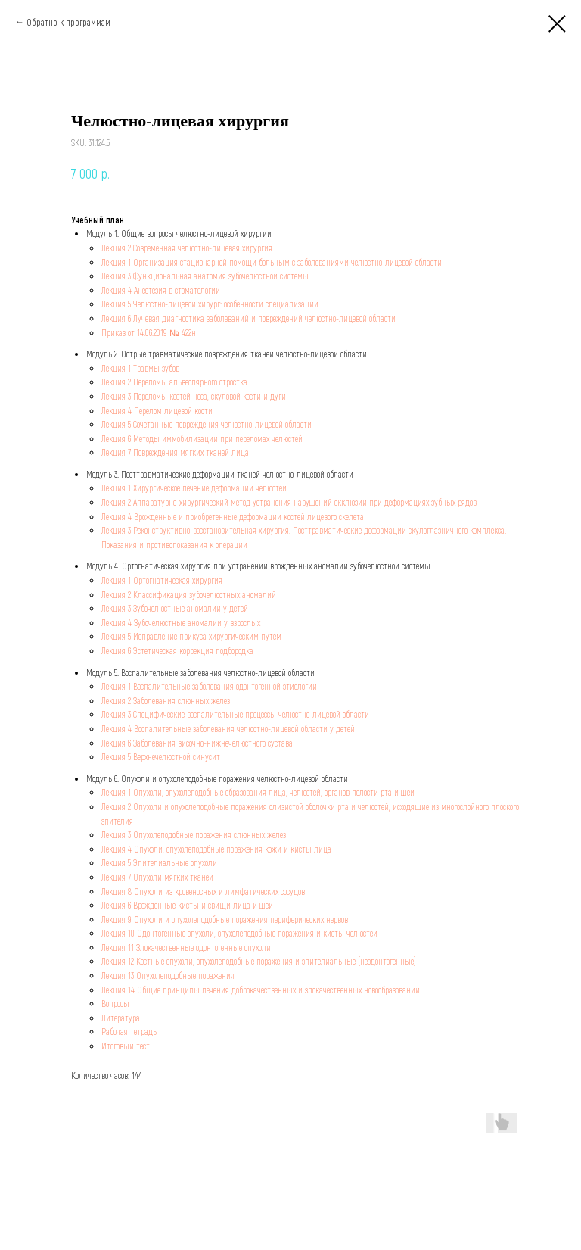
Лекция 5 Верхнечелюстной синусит (160, 756)
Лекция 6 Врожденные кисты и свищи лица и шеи (187, 904)
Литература (120, 1017)
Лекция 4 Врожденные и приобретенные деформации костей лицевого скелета (232, 516)
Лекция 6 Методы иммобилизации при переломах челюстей (202, 438)
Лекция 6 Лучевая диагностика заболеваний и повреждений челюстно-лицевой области (248, 318)
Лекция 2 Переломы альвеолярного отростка (174, 381)
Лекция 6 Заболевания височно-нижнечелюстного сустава (197, 742)
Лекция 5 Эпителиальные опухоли (159, 862)
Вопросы (115, 1003)
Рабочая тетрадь (129, 1031)
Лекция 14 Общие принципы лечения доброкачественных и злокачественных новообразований (260, 989)
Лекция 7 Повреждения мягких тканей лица (175, 452)
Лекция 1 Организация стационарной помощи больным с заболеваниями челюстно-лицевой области (271, 262)
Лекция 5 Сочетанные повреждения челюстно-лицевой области (206, 424)
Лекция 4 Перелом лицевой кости (157, 410)
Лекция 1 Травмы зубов (140, 368)
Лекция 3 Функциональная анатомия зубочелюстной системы (205, 275)
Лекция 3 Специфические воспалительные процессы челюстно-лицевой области (235, 714)
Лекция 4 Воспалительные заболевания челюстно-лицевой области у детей (228, 728)
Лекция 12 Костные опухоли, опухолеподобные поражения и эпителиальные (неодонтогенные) (258, 960)
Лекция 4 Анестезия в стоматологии (160, 290)
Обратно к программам (68, 22)
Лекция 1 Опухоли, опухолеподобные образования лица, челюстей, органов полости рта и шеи (258, 792)
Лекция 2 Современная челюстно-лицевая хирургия (186, 247)
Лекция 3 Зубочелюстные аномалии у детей (174, 608)
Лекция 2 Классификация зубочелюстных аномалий (188, 594)
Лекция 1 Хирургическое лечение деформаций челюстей (194, 487)
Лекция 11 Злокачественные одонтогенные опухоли (186, 947)
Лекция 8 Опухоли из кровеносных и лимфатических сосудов (203, 891)
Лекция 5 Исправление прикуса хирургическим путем (191, 636)
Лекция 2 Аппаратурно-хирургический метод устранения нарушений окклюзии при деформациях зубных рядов (289, 502)
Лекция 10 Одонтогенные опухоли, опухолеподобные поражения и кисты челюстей (239, 932)
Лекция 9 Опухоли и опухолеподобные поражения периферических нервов (224, 919)
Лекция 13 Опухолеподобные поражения (168, 975)
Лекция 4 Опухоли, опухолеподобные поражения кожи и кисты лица (216, 848)
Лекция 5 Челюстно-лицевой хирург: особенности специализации (209, 303)
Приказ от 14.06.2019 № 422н (148, 332)
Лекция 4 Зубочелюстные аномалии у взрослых (180, 622)
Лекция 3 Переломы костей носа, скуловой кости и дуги (193, 396)
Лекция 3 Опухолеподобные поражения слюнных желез (193, 834)
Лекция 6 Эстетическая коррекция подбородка (177, 650)
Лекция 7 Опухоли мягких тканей (157, 876)
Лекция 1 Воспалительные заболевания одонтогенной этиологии (209, 686)
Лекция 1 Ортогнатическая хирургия (161, 580)
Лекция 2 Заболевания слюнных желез (165, 700)
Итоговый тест (125, 1045)
